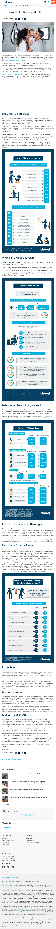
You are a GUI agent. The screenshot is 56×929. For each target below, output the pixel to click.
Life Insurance (5, 836)
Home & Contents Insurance (8, 846)
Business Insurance (6, 848)
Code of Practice (15, 875)
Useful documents (6, 875)
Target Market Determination (39, 919)
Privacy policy (22, 874)
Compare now (53, 2)
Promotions (29, 842)
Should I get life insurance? (8, 854)
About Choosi (29, 836)
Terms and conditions (31, 874)
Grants (27, 844)
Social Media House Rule (42, 874)
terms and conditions (17, 886)
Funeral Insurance (6, 840)
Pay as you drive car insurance (8, 858)
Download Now (29, 814)
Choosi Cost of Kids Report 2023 (17, 60)
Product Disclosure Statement (21, 919)
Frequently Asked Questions (32, 840)
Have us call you (30, 838)
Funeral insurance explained (8, 856)
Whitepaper (5, 763)
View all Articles (7, 803)
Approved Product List (7, 883)
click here (20, 908)
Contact (4, 874)
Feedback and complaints (12, 874)
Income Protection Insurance (8, 838)
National (7, 825)
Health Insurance (5, 842)
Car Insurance (5, 844)
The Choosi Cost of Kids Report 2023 (12, 74)
